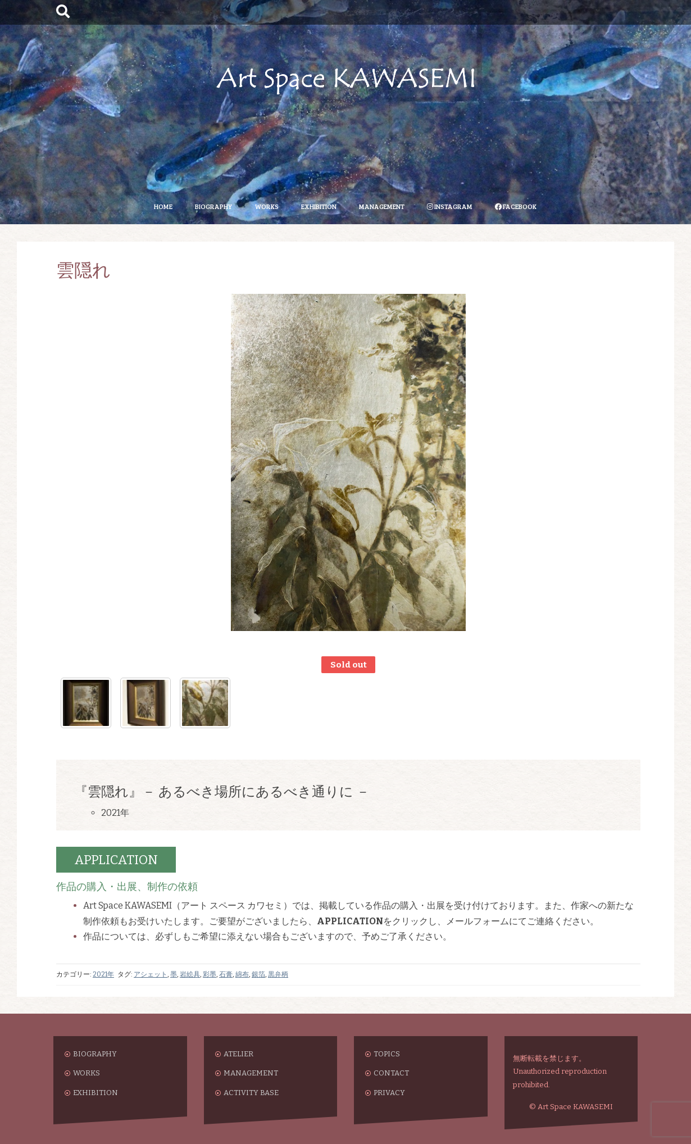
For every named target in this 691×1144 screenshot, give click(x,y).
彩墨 (209, 974)
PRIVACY (389, 1092)
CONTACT (391, 1073)
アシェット (150, 974)
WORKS (266, 206)
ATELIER (238, 1054)
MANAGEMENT (381, 206)
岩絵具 (190, 974)
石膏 (226, 974)
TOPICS (387, 1054)
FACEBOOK (516, 206)
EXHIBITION (319, 206)
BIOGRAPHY (213, 206)
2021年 (103, 974)
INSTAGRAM (449, 206)
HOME (163, 206)
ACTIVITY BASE (251, 1092)
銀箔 (258, 974)
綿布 (242, 974)
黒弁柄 (278, 974)
